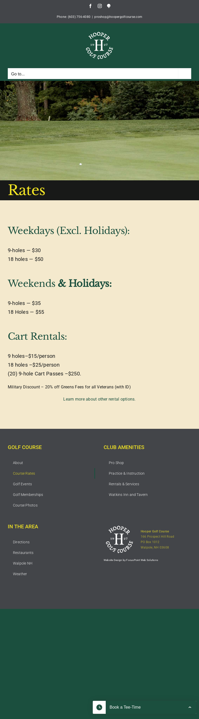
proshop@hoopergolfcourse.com (118, 17)
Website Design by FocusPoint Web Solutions (131, 560)
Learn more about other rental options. (99, 399)
